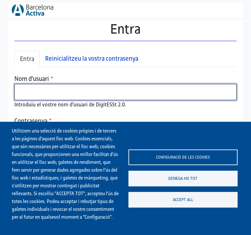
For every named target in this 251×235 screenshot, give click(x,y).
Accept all (183, 199)
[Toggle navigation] (230, 10)
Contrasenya (30, 121)
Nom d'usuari (31, 79)
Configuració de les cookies (183, 157)
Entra (27, 59)
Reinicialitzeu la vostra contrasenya (91, 58)
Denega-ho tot (182, 178)
